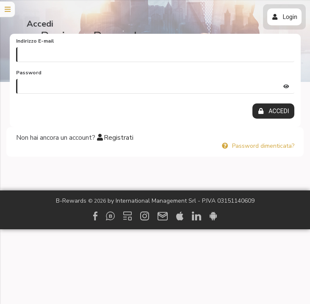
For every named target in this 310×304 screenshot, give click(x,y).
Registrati (115, 137)
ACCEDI (273, 111)
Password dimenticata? (257, 146)
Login (284, 17)
